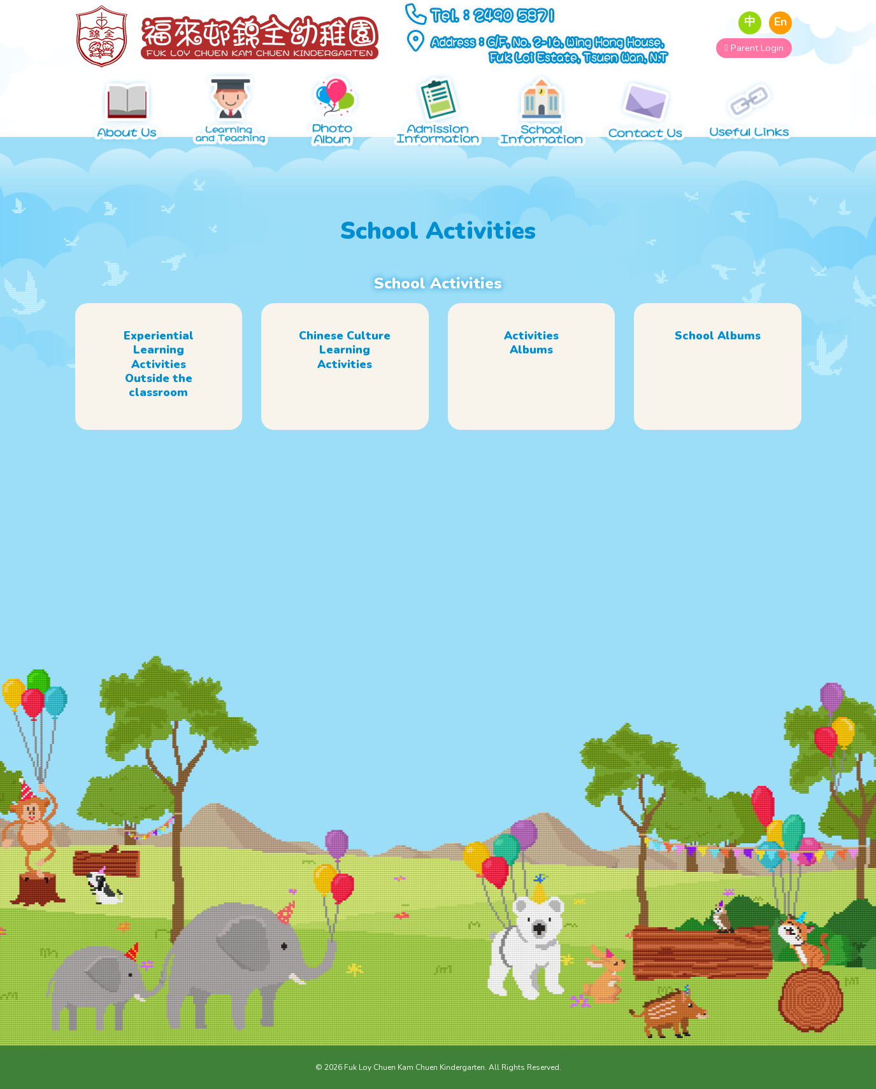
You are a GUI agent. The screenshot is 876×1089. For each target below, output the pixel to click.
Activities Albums (531, 354)
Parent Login (753, 47)
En (780, 22)
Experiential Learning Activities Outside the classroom (159, 375)
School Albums (718, 347)
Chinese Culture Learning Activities (345, 361)
